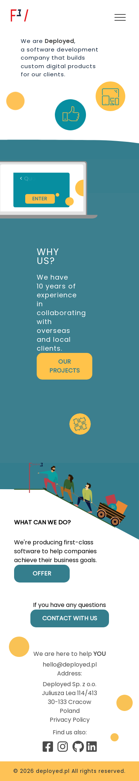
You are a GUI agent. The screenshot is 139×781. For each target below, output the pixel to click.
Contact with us (69, 618)
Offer (42, 573)
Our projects (64, 366)
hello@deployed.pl (70, 664)
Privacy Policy (70, 719)
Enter (39, 199)
